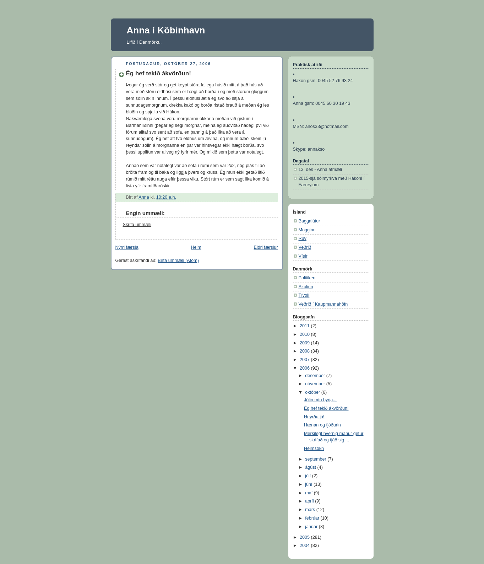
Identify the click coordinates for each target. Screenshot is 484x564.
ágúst (311, 467)
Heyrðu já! (314, 416)
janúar (312, 526)
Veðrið (305, 247)
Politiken (307, 277)
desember (315, 375)
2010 (305, 334)
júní (309, 484)
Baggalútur (309, 221)
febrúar (312, 518)
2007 (305, 359)
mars (310, 509)
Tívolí (304, 295)
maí (309, 492)
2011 (305, 325)
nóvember (315, 383)
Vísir (303, 256)
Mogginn (307, 229)
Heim (196, 247)
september (316, 459)
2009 (305, 342)
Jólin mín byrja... (320, 399)
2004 (305, 545)
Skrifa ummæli (137, 224)
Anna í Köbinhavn (166, 30)
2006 (305, 368)
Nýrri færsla (126, 247)
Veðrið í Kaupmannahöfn (323, 304)
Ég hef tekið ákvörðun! (326, 408)
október (313, 392)
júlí (308, 475)
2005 (305, 537)
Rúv (302, 238)
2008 (305, 351)
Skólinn (306, 286)
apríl (310, 501)
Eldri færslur (266, 247)
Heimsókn (314, 448)
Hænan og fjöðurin (322, 425)
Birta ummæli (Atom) (178, 260)
